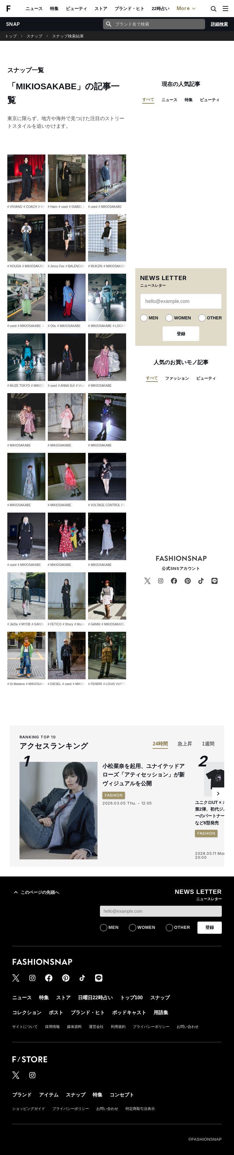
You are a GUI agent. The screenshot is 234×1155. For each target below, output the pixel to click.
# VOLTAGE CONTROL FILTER (109, 505)
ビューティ (76, 8)
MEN (153, 317)
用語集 (161, 1012)
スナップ (34, 36)
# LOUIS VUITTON (116, 684)
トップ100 (131, 997)
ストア (100, 8)
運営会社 (96, 1027)
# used (63, 206)
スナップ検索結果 (68, 36)
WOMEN (182, 317)
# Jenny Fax (56, 266)
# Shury (68, 624)
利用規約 (118, 1027)
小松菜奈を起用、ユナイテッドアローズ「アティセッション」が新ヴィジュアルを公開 (143, 775)
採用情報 (52, 1027)
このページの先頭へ (35, 892)
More (187, 8)
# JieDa (12, 624)
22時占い (160, 8)
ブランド (22, 1094)
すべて (148, 99)
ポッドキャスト (129, 1012)
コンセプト (122, 1094)
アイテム (48, 1094)
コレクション (26, 1012)
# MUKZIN (95, 266)
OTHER (214, 317)
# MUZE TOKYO (18, 385)
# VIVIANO (14, 206)
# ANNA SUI (66, 385)
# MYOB (24, 624)
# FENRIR (95, 684)
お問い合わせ (188, 1027)
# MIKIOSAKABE (110, 206)
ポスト (56, 1012)
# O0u (52, 326)
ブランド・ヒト (129, 8)
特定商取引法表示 (140, 1109)
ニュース (34, 8)
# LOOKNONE (123, 326)
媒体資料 (74, 1027)
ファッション (177, 378)
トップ (11, 36)
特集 (54, 8)
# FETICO (55, 624)
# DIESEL (54, 684)
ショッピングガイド (28, 1109)
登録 (181, 333)
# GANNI (38, 624)
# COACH (30, 206)
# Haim (53, 206)
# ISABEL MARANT (82, 206)
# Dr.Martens (16, 684)
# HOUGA (14, 266)
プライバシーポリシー (151, 1027)
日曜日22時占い (95, 997)
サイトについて (25, 1027)
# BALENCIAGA (76, 266)
